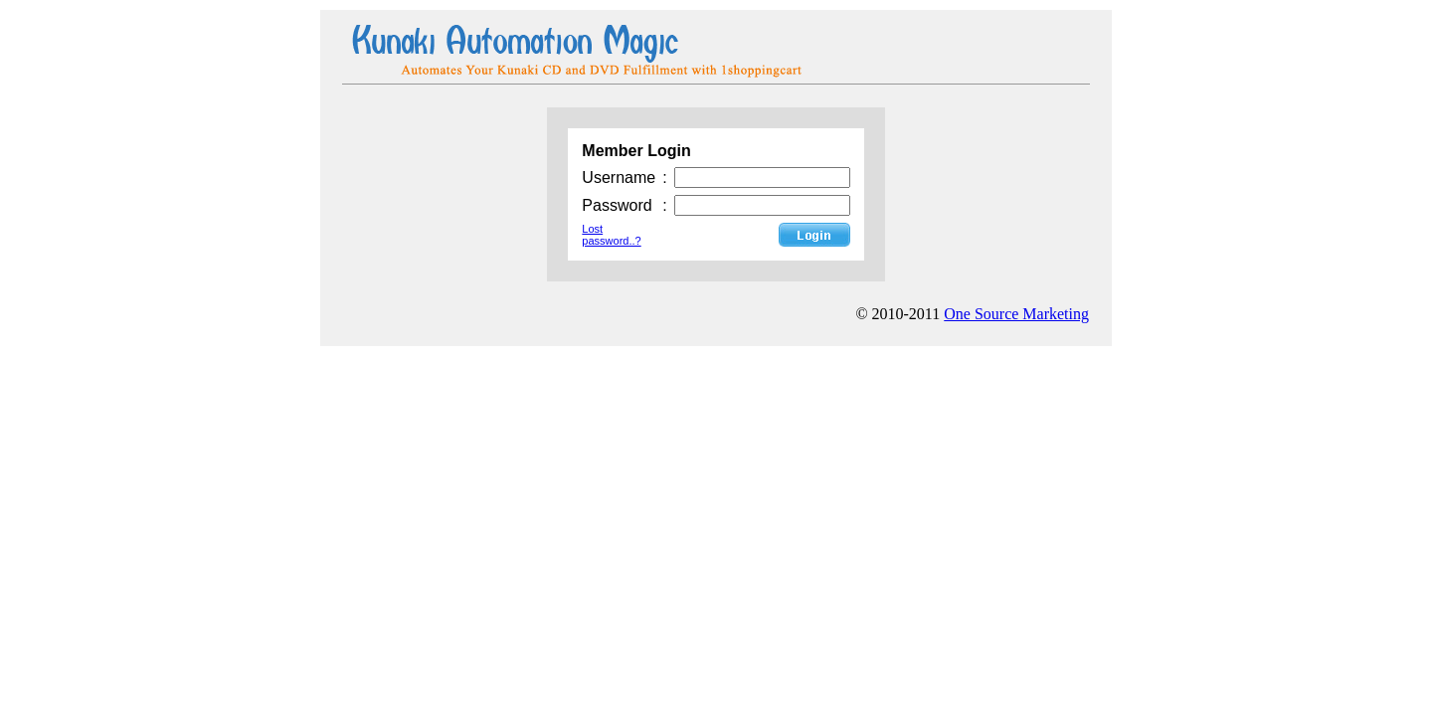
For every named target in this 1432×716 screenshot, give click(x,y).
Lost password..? (611, 235)
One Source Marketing (1016, 313)
